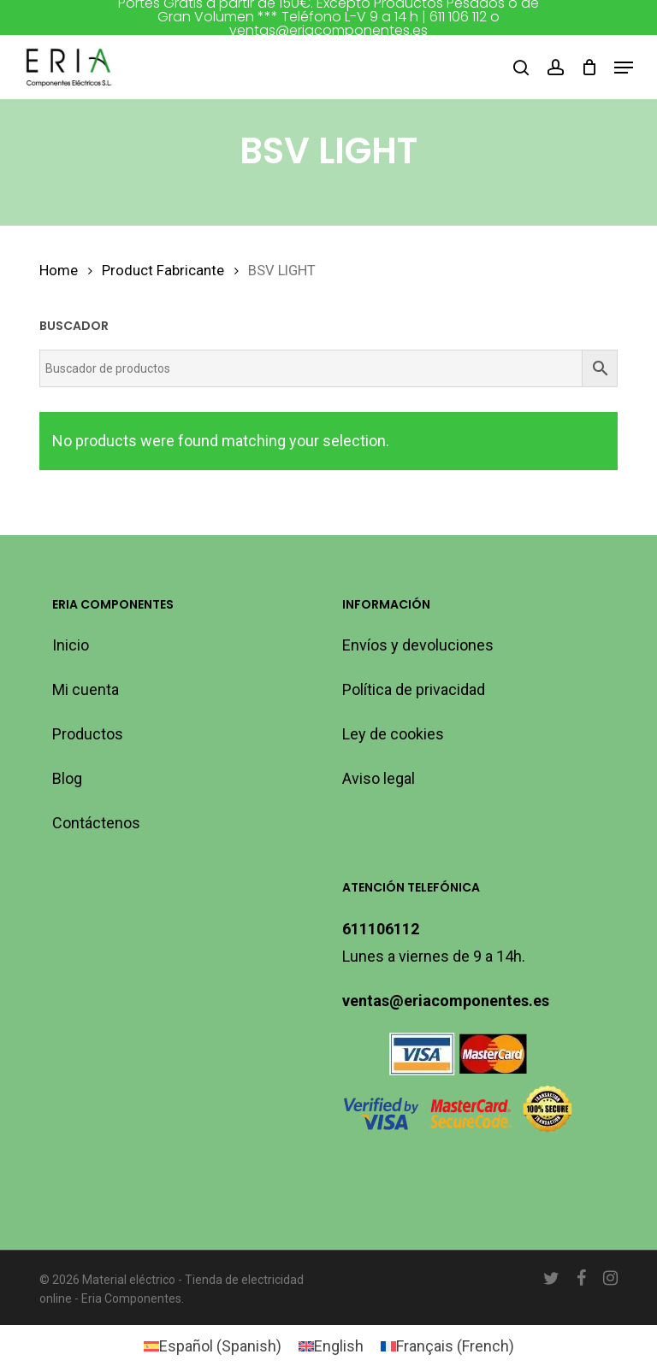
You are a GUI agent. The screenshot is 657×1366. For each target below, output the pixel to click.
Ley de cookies (393, 734)
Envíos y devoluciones (418, 645)
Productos (87, 734)
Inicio (70, 645)
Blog (67, 778)
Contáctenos (96, 823)
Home (58, 270)
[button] (623, 67)
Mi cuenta (85, 689)
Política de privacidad (413, 689)
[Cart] (589, 67)
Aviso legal (378, 778)
